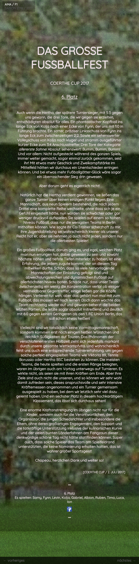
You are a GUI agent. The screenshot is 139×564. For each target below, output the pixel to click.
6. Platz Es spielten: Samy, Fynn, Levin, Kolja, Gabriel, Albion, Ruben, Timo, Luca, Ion (69, 497)
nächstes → (127, 560)
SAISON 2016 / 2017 (17, 6)
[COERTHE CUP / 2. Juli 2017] (104, 472)
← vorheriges (13, 560)
